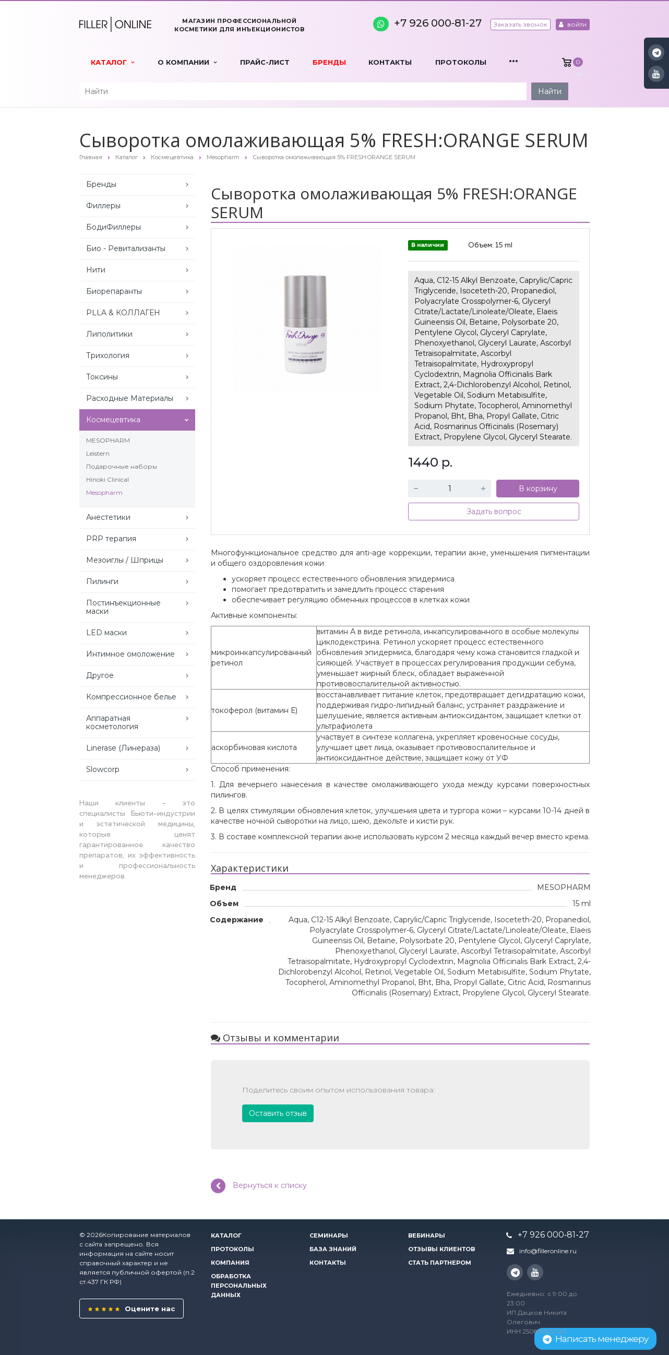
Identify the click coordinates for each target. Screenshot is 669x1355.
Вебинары (426, 1235)
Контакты (390, 62)
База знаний (332, 1249)
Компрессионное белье (131, 697)
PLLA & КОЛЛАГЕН (123, 312)
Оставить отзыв (278, 1113)
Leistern (98, 453)
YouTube (656, 73)
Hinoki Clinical (107, 479)
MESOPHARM (108, 440)
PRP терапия (111, 538)
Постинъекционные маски (123, 607)
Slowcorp (103, 769)
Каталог (112, 62)
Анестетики (108, 517)
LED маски (106, 632)
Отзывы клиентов (441, 1249)
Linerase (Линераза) (123, 748)
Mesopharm (104, 492)
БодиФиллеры (113, 227)
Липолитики (109, 334)
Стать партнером (439, 1262)
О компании (187, 62)
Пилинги (102, 581)
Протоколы (460, 62)
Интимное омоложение (130, 654)
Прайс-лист (265, 62)
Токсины (102, 377)
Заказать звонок (520, 24)
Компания (230, 1262)
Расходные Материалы (129, 398)
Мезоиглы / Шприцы (124, 560)
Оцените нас (131, 1308)
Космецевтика (113, 419)
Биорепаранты (114, 291)
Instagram (656, 52)
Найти (550, 91)
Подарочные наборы (121, 466)
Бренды (329, 62)
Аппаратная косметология (112, 722)
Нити (95, 270)
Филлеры (103, 205)
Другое (100, 675)
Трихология (107, 355)
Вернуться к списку (259, 1186)
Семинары (328, 1235)
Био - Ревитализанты (125, 248)
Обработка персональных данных (239, 1286)
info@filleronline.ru (548, 1251)
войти (573, 24)
